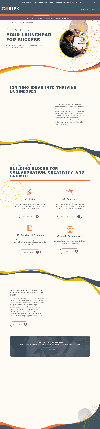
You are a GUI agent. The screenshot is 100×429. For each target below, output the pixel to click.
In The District (26, 2)
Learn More (70, 251)
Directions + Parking (40, 2)
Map (51, 2)
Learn (16, 22)
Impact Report (77, 2)
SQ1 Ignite (30, 18)
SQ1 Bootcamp (39, 18)
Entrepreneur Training (41, 15)
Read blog (20, 324)
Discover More (30, 252)
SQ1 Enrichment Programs (52, 18)
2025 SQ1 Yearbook (67, 18)
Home (11, 22)
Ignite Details (30, 216)
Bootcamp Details (70, 216)
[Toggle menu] (95, 9)
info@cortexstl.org (62, 2)
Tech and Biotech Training (58, 15)
